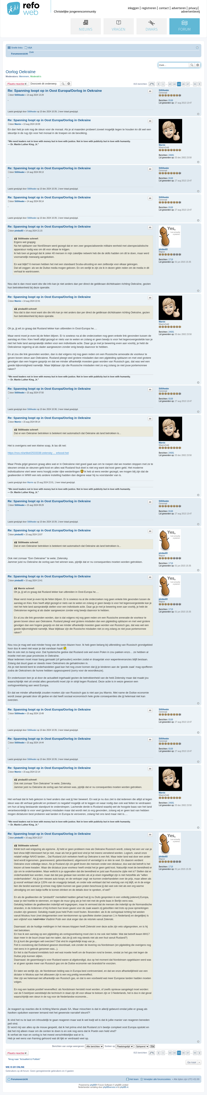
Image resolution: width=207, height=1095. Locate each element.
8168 (170, 100)
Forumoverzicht (19, 1079)
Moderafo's (35, 76)
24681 (171, 155)
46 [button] (183, 84)
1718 (170, 259)
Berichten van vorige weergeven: (78, 1046)
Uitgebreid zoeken (197, 65)
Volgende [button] (199, 84)
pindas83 (163, 249)
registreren (149, 8)
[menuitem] (31, 52)
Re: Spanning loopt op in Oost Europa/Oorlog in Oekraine (55, 91)
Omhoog (198, 114)
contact (164, 8)
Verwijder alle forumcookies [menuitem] (157, 1079)
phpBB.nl (124, 1087)
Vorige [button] (159, 84)
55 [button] (195, 84)
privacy (193, 8)
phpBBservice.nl (110, 1087)
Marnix (162, 145)
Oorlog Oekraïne (21, 72)
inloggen (133, 8)
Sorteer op (119, 1046)
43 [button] (170, 84)
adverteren (179, 8)
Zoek (192, 65)
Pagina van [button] (152, 84)
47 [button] (188, 84)
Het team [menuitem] (134, 1079)
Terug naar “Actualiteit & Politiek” (24, 1059)
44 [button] (174, 84)
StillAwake (164, 90)
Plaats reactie (15, 84)
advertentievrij (190, 11)
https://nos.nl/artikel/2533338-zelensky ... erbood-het (38, 452)
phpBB (93, 1085)
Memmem (24, 76)
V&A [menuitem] (30, 47)
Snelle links (17, 47)
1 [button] (163, 84)
